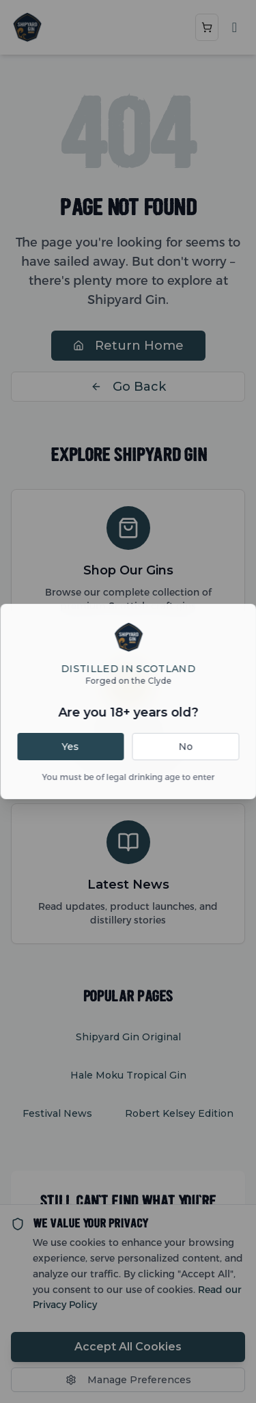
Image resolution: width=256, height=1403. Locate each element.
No (185, 746)
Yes (70, 746)
